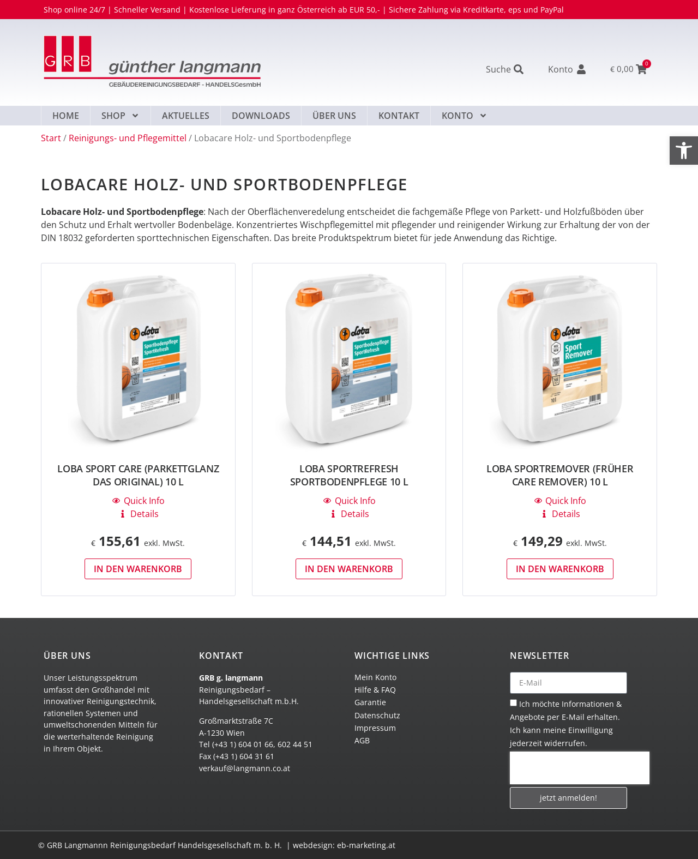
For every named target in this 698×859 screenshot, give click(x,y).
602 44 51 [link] (295, 744)
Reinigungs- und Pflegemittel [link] (127, 138)
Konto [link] (465, 115)
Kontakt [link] (398, 116)
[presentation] (579, 768)
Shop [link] (120, 115)
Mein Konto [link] (375, 677)
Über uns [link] (334, 116)
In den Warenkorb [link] (138, 569)
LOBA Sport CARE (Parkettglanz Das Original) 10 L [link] (138, 475)
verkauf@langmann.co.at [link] (244, 768)
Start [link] (51, 138)
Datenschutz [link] (377, 715)
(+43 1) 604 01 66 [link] (242, 744)
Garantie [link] (370, 702)
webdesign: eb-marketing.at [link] (344, 845)
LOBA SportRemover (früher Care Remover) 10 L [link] (559, 475)
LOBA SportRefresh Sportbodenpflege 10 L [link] (349, 475)
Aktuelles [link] (185, 116)
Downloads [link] (261, 116)
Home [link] (65, 116)
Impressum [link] (375, 728)
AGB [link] (362, 740)
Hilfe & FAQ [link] (375, 689)
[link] (684, 150)
